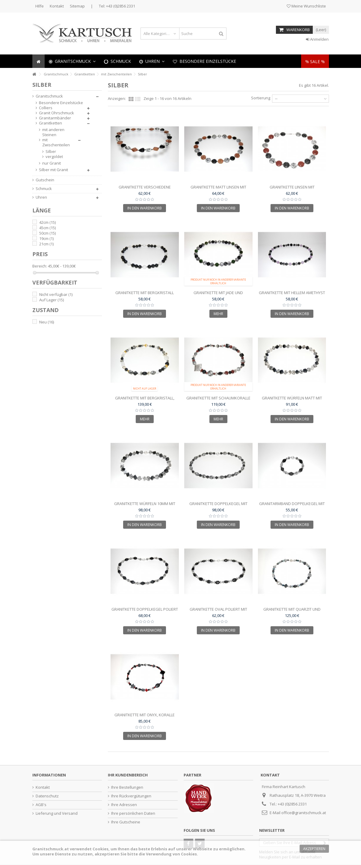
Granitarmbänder (55, 118)
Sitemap (77, 6)
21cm (46, 244)
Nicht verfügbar (55, 294)
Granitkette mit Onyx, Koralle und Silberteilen (144, 717)
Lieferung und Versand (57, 813)
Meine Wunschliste (306, 6)
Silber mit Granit (53, 169)
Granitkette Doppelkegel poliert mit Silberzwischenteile (144, 611)
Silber (51, 151)
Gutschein (45, 180)
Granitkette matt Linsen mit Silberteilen (218, 189)
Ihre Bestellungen (127, 787)
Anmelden (317, 39)
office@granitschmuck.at (303, 812)
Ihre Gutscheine (125, 822)
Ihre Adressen (124, 804)
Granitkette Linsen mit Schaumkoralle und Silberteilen (292, 189)
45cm (47, 227)
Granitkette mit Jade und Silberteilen (218, 295)
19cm (46, 238)
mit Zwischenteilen (56, 142)
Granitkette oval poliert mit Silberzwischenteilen (218, 611)
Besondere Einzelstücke (61, 102)
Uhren (41, 197)
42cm (47, 222)
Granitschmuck (49, 96)
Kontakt (57, 6)
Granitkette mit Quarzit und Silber (292, 611)
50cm (47, 233)
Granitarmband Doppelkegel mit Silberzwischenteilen (292, 506)
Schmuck (44, 188)
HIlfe (39, 6)
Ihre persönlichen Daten (133, 813)
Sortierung (260, 98)
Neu (46, 322)
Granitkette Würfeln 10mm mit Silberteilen (144, 506)
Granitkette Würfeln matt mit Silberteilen (292, 400)
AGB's (41, 804)
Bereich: (39, 266)
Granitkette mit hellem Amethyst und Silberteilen (292, 295)
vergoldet (54, 156)
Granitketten (50, 123)
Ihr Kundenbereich (128, 775)
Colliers (45, 107)
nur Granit (51, 163)
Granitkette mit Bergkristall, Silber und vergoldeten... (144, 400)
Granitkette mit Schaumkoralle (218, 398)
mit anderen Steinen (53, 132)
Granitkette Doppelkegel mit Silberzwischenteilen (218, 506)
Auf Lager (51, 299)
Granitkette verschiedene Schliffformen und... (145, 189)
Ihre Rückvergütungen (131, 796)
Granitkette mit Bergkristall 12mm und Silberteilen (144, 295)
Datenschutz (47, 796)
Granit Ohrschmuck (56, 112)
